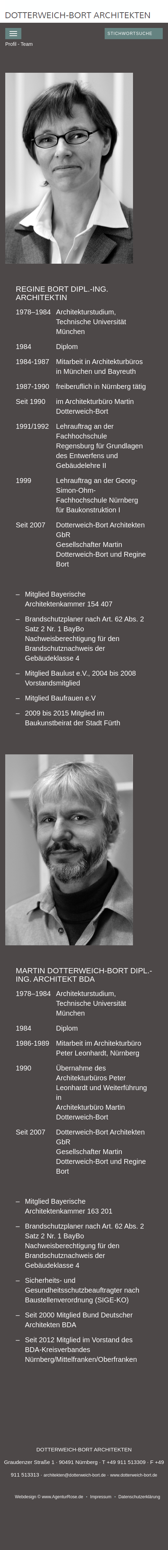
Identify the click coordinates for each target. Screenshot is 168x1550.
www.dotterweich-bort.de (133, 1475)
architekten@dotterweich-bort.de (75, 1475)
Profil (10, 44)
